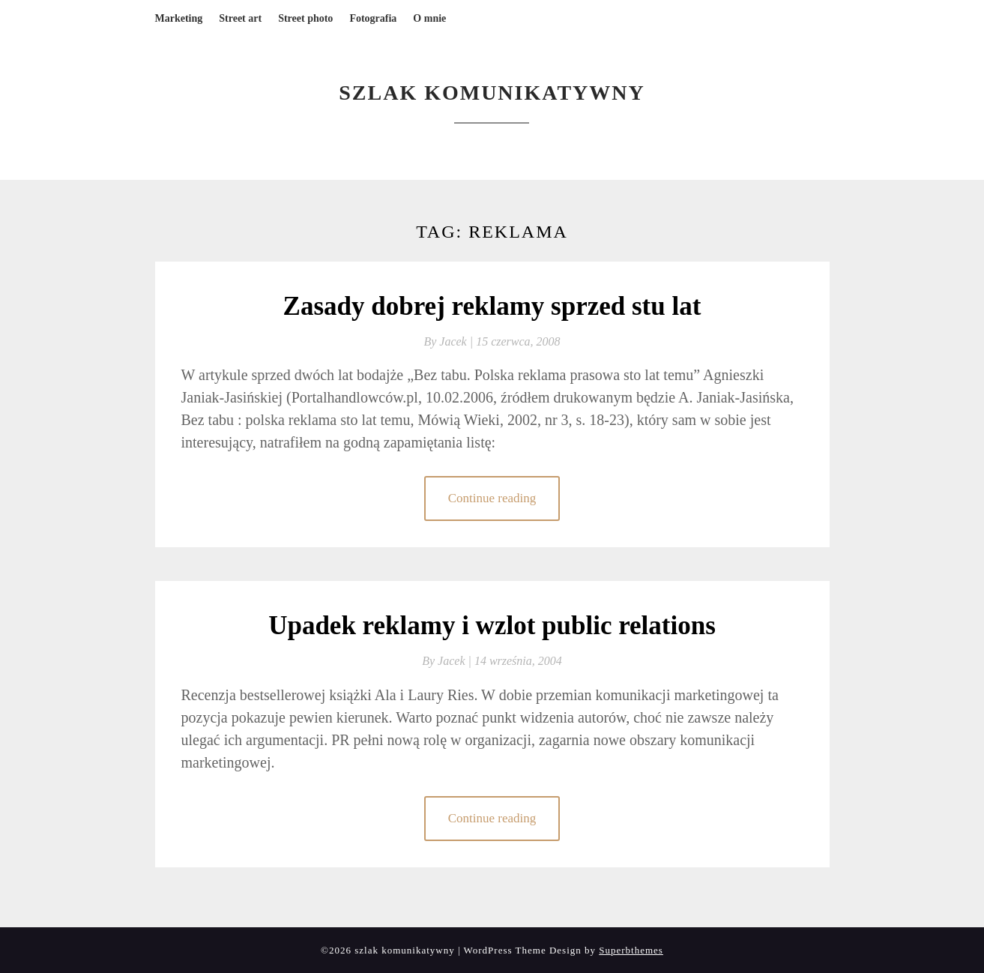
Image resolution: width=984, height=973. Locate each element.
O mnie (429, 18)
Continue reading (492, 498)
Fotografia (372, 18)
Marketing (179, 18)
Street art (240, 18)
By (449, 341)
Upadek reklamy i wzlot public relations (492, 625)
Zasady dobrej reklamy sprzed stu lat (492, 306)
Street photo (305, 18)
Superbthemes (631, 950)
